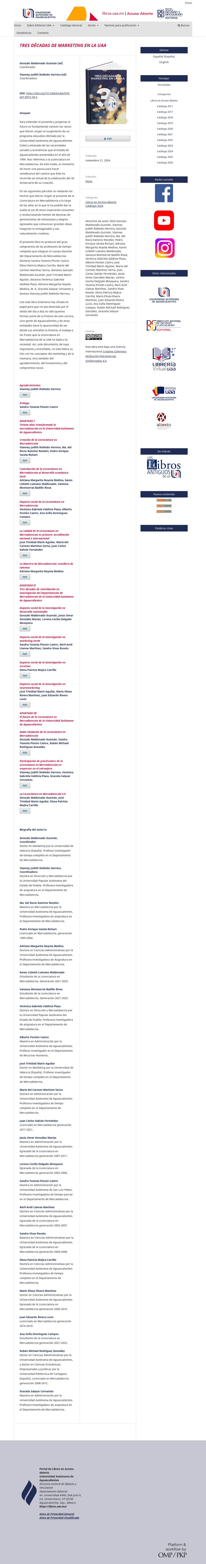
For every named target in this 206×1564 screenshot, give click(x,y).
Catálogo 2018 (165, 117)
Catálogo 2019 (165, 123)
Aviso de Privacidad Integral (56, 1514)
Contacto (42, 33)
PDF (25, 394)
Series (92, 25)
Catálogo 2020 (165, 128)
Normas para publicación (121, 25)
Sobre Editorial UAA (39, 25)
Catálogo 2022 (165, 140)
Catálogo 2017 (165, 111)
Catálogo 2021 (165, 134)
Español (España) (164, 56)
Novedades (164, 84)
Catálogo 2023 (165, 145)
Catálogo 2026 (165, 162)
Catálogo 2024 (94, 206)
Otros (89, 181)
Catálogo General (71, 25)
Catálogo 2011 (165, 106)
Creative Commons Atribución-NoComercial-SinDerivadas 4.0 (106, 356)
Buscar (184, 25)
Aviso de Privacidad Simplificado (59, 1517)
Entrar (188, 3)
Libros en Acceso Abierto (101, 202)
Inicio (17, 25)
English (164, 62)
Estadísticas (24, 33)
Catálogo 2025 (165, 157)
